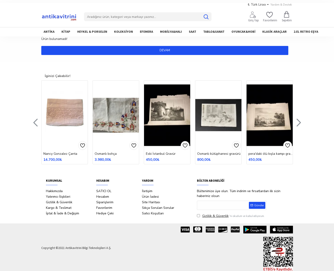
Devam (167, 50)
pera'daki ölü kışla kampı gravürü (270, 154)
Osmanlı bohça (106, 154)
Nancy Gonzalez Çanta (60, 154)
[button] (35, 122)
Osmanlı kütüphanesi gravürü (219, 154)
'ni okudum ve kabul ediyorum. (231, 215)
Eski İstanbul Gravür (161, 154)
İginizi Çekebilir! (58, 76)
